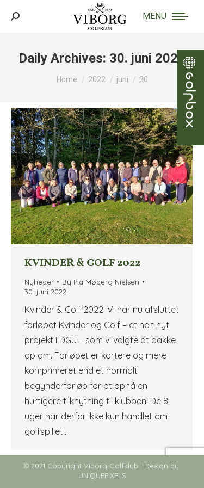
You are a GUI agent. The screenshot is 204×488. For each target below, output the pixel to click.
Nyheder (39, 281)
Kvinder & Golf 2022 (82, 263)
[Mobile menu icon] (165, 16)
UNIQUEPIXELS (102, 475)
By (100, 281)
